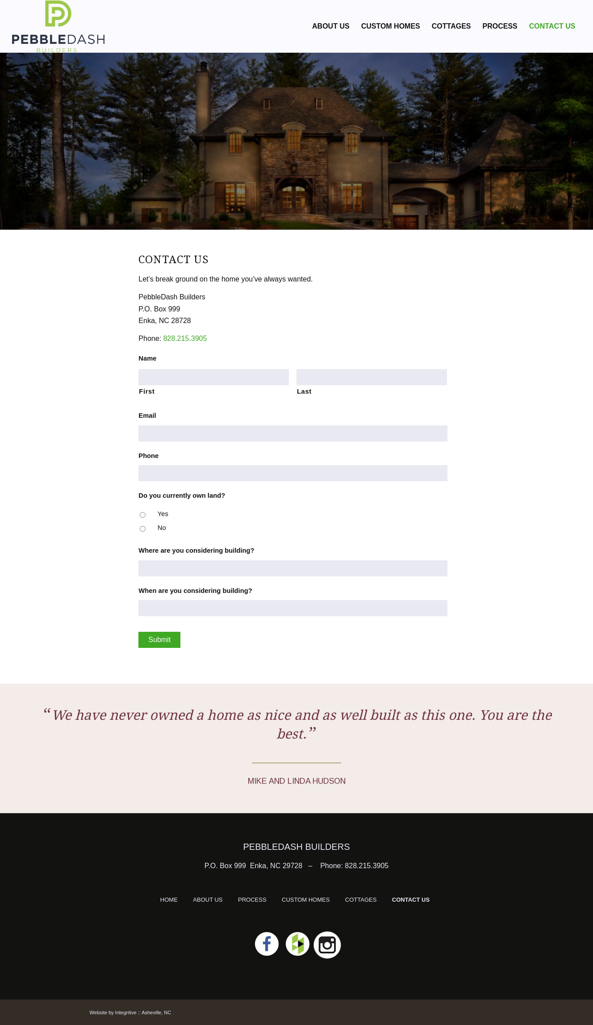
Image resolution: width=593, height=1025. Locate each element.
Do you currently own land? (181, 495)
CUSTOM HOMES (306, 899)
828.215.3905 (185, 338)
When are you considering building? (195, 590)
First (147, 391)
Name (147, 358)
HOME (169, 899)
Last (304, 391)
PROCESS (252, 899)
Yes (163, 513)
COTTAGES (361, 899)
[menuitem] (330, 26)
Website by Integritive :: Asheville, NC (130, 1012)
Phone (148, 455)
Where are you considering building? (196, 550)
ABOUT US (207, 899)
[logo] (58, 26)
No (162, 527)
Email (147, 415)
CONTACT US (411, 899)
